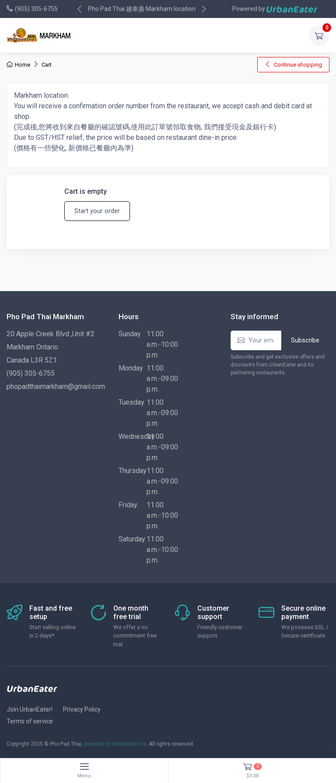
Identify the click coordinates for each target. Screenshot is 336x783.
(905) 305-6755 (36, 8)
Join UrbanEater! (29, 709)
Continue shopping (293, 64)
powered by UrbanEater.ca (115, 744)
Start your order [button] (97, 211)
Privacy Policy (82, 709)
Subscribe (305, 340)
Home (18, 64)
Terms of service (30, 721)
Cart (47, 64)
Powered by (275, 9)
